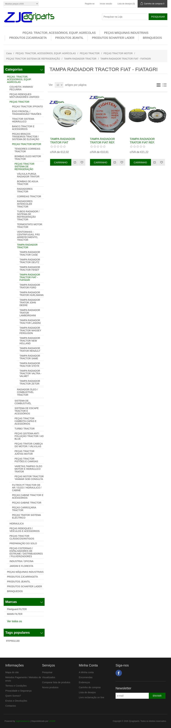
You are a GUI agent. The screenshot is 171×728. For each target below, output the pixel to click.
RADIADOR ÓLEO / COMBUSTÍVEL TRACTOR (27, 392)
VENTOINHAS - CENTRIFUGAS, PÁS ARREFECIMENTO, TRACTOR (28, 236)
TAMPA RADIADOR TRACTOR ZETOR (30, 382)
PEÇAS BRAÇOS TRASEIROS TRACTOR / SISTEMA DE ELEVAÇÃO (25, 137)
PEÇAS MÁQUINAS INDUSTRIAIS (126, 32)
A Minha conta (86, 672)
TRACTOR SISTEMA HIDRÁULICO (23, 120)
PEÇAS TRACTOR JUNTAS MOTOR (24, 452)
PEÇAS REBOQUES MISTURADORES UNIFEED (24, 95)
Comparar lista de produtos (56, 682)
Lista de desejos (87, 692)
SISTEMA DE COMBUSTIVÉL (23, 402)
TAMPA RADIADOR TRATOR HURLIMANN (31, 293)
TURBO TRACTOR (25, 428)
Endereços (84, 682)
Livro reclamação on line (91, 697)
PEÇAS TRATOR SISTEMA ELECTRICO (26, 516)
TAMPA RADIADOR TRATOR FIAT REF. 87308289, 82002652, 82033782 (143, 144)
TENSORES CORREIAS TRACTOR (27, 150)
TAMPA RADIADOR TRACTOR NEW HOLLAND (30, 341)
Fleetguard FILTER (17, 609)
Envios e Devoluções (16, 700)
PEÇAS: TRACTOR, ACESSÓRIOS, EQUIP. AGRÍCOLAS (59, 32)
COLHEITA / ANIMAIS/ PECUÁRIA (21, 88)
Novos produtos (50, 687)
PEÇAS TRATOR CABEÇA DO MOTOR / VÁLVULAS (29, 445)
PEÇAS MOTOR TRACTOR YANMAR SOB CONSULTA (29, 477)
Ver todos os (14, 621)
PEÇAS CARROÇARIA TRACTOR (24, 509)
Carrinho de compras (90, 687)
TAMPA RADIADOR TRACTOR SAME (30, 357)
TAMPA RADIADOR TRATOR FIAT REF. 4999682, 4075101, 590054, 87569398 (102, 144)
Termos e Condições (16, 685)
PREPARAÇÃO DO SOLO (23, 543)
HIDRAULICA (17, 523)
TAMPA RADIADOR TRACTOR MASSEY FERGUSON (30, 330)
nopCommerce (23, 721)
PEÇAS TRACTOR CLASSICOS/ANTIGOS (22, 537)
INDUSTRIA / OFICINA (21, 561)
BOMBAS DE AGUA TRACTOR (27, 182)
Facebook (119, 673)
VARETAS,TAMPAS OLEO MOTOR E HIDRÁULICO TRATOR (28, 469)
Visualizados (48, 677)
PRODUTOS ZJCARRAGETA (28, 37)
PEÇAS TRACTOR (90, 53)
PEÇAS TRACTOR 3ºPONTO (27, 106)
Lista (164, 85)
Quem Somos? (13, 695)
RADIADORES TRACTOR (25, 190)
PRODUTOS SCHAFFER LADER (113, 37)
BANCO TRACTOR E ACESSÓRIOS (23, 127)
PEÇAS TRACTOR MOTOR (118, 53)
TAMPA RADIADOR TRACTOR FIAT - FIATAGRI (30, 277)
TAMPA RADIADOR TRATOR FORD (30, 286)
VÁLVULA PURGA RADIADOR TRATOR (28, 175)
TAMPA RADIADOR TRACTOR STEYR (30, 364)
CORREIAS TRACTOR (29, 196)
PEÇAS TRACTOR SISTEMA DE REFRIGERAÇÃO (33, 58)
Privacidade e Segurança (18, 690)
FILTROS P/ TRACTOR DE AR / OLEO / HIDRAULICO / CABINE (26, 488)
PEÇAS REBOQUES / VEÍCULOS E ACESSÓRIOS (25, 529)
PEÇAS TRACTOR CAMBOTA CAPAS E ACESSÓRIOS (25, 421)
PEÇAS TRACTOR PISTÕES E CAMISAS (26, 460)
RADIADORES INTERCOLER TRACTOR (25, 204)
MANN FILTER (14, 614)
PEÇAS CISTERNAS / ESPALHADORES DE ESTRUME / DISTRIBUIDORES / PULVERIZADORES (26, 552)
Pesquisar (47, 672)
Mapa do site (12, 672)
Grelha (158, 85)
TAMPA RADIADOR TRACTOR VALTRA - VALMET (30, 373)
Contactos (10, 705)
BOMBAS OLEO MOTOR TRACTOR (28, 157)
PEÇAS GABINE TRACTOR (26, 502)
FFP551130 (13, 640)
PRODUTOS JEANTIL (69, 37)
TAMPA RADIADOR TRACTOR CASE (30, 253)
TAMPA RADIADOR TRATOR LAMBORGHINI (30, 313)
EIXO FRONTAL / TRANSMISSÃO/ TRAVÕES (26, 112)
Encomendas (86, 677)
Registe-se (89, 4)
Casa (9, 53)
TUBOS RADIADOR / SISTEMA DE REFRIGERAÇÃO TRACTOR (28, 215)
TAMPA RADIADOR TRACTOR (80, 58)
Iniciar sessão (106, 4)
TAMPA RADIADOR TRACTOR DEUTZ (30, 261)
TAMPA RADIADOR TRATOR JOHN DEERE (30, 303)
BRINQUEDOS (152, 37)
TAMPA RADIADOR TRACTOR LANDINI (30, 321)
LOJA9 (52, 721)
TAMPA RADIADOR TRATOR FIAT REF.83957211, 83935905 (66, 142)
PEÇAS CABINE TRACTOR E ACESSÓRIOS (27, 496)
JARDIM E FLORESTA (21, 566)
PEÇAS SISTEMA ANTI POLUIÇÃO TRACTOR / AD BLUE (29, 436)
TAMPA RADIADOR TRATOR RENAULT (30, 349)
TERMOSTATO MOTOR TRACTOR (29, 225)
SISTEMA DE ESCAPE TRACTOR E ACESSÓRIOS (27, 411)
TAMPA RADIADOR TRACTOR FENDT (30, 268)
